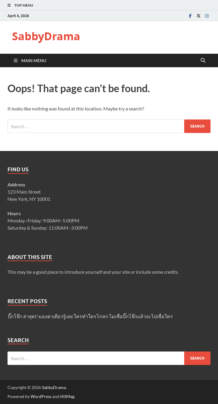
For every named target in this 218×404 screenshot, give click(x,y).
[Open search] (203, 61)
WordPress (41, 396)
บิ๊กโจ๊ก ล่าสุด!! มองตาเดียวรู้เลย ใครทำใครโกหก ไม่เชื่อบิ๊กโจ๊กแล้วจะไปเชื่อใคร (90, 316)
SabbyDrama (46, 36)
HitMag (67, 396)
